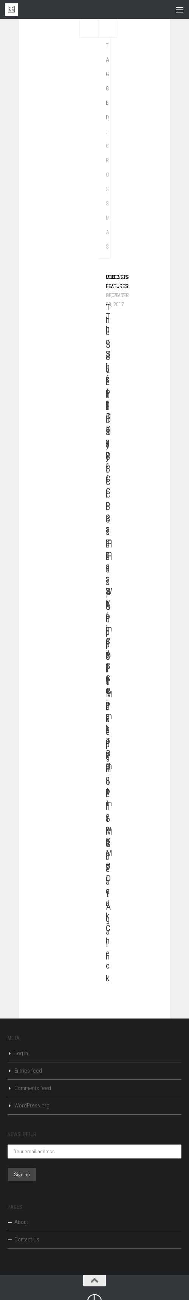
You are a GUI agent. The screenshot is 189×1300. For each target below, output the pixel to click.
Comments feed (32, 1088)
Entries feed (28, 1070)
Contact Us (26, 1239)
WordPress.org (32, 1105)
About (21, 1222)
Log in (21, 1053)
